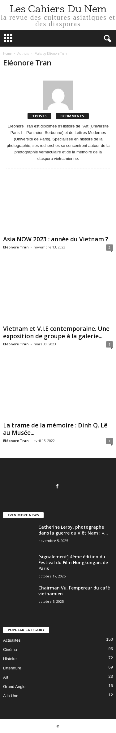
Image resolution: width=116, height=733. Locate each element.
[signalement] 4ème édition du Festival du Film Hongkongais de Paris (73, 562)
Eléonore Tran (16, 247)
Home (7, 53)
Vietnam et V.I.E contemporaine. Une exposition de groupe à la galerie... (56, 332)
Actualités (11, 640)
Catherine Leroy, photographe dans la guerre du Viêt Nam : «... (73, 530)
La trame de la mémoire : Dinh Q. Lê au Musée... (55, 429)
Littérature (12, 668)
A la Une (10, 695)
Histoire (10, 658)
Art (5, 677)
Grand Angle (14, 686)
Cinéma (10, 649)
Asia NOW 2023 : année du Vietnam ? (55, 239)
